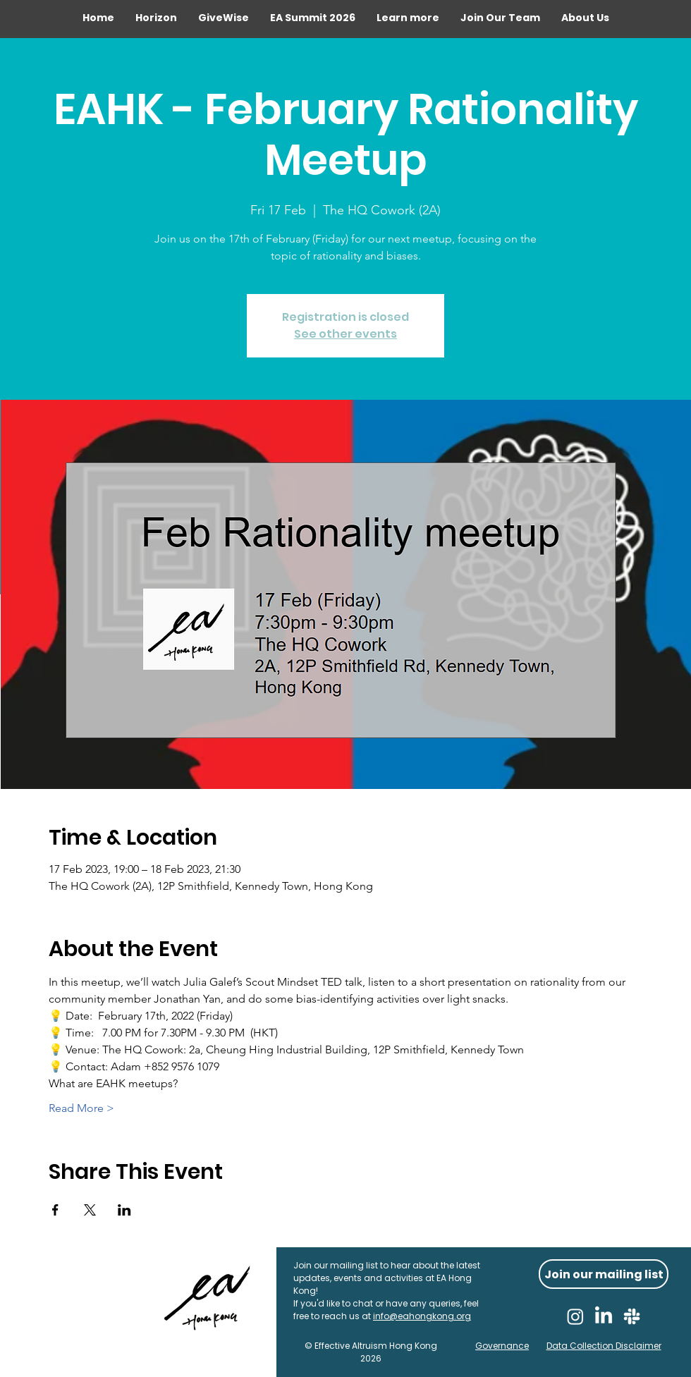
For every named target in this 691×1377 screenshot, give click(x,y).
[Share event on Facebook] (55, 1210)
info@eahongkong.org (422, 1316)
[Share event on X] (90, 1210)
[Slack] (631, 1316)
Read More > (81, 1108)
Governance (502, 1346)
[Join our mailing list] (603, 1274)
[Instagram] (575, 1316)
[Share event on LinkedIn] (124, 1210)
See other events (345, 334)
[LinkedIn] (603, 1316)
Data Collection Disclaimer (603, 1346)
